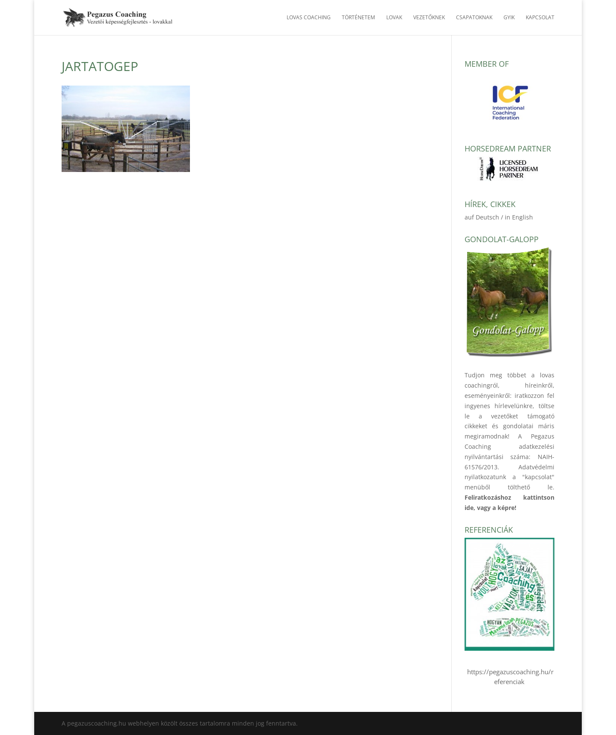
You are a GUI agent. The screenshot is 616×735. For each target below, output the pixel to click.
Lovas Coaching (309, 18)
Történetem (358, 18)
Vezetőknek (429, 18)
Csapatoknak (474, 18)
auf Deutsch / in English (499, 217)
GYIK (509, 18)
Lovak (394, 18)
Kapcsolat (540, 18)
